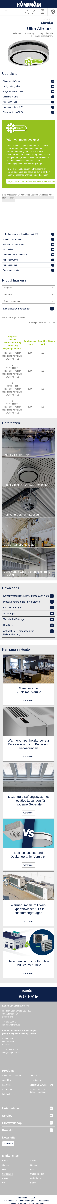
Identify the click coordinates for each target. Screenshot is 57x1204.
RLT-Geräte (7, 1089)
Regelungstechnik (11, 270)
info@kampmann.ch (11, 1052)
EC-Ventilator (9, 249)
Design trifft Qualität (11, 86)
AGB (33, 1198)
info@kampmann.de (11, 1025)
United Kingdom (37, 1174)
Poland (5, 1178)
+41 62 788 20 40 (10, 1049)
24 (49, 322)
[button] (53, 11)
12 (45, 322)
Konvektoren (35, 1080)
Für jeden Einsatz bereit (13, 91)
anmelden (8, 1144)
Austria (33, 1160)
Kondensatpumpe (11, 265)
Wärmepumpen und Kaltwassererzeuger (38, 1090)
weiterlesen (28, 700)
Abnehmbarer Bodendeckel (15, 254)
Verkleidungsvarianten (13, 239)
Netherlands (35, 1178)
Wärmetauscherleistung (13, 244)
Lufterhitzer (7, 1080)
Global (5, 1160)
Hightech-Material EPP (13, 107)
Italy (32, 1169)
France (33, 1183)
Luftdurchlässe (8, 1094)
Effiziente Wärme (10, 97)
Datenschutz (43, 1201)
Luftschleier (35, 1075)
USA (4, 1169)
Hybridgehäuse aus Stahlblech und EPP (20, 234)
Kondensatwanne (10, 260)
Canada (5, 1165)
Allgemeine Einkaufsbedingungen (19, 1201)
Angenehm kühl (10, 102)
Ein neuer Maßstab (11, 81)
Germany (34, 1165)
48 (54, 322)
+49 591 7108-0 (9, 1022)
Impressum (22, 1198)
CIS (4, 1183)
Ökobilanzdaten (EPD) (13, 112)
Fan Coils (6, 1085)
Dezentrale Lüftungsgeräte (41, 1085)
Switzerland (7, 1174)
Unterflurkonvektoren (11, 1075)
